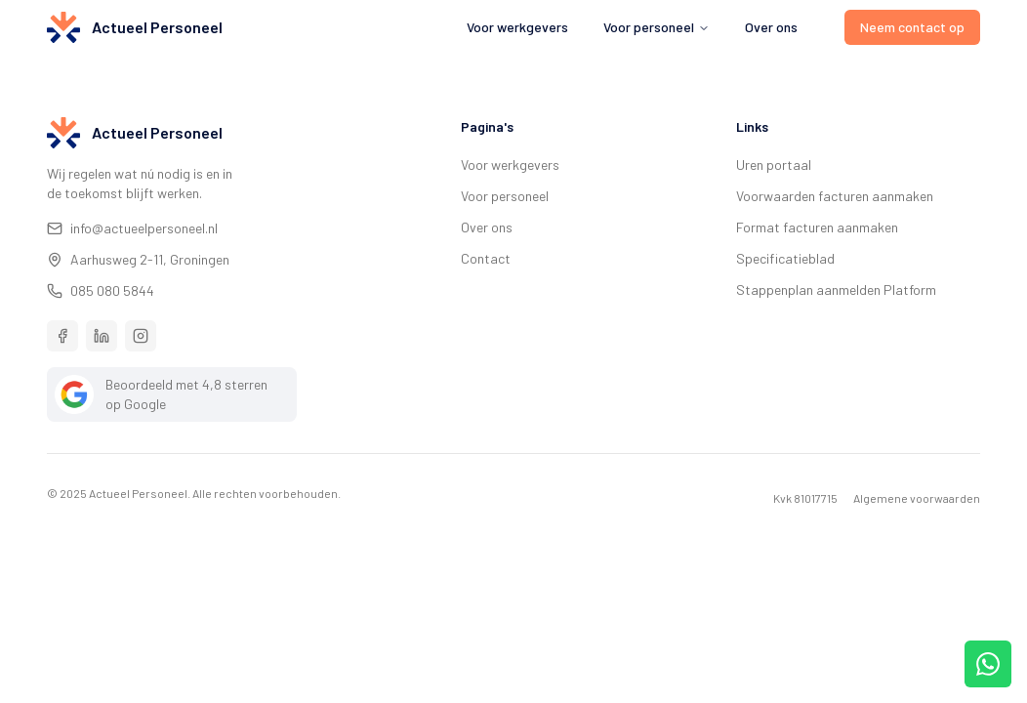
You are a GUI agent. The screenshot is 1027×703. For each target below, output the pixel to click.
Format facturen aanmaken (817, 227)
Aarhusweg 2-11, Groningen (138, 259)
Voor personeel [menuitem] (656, 27)
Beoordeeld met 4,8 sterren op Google (161, 394)
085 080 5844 (100, 290)
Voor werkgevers (517, 27)
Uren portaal (773, 164)
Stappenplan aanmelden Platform (836, 289)
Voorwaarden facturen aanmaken (834, 195)
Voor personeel (505, 195)
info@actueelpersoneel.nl (132, 228)
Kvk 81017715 (805, 498)
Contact (486, 258)
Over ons (771, 27)
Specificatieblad (785, 258)
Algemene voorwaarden (916, 498)
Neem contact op (912, 27)
